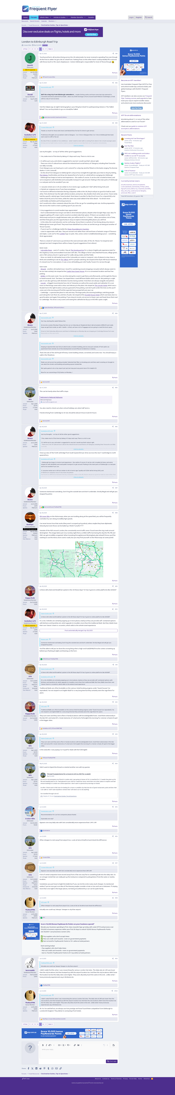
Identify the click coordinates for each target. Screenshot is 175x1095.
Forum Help (133, 1079)
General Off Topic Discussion (133, 175)
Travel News (128, 143)
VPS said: (44, 902)
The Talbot (64, 259)
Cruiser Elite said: (46, 127)
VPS (41, 796)
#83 (116, 123)
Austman (129, 185)
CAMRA (62, 234)
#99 (116, 958)
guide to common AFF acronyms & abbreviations (134, 127)
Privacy (125, 1079)
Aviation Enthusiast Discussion (134, 150)
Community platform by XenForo (87, 1083)
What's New (44, 17)
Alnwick (43, 269)
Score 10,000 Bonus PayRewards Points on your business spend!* (67, 924)
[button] (50, 17)
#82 (116, 83)
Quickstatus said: (46, 811)
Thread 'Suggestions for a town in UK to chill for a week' (69, 773)
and (49, 77)
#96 (116, 836)
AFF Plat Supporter (31, 529)
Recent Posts (126, 134)
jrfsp (128, 191)
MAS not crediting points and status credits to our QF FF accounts (137, 154)
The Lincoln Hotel (101, 285)
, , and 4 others (54, 308)
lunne (128, 189)
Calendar (44, 21)
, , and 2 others (55, 117)
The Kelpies (44, 175)
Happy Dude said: (46, 613)
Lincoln (43, 283)
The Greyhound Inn (77, 250)
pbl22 (147, 187)
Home (25, 17)
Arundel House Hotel (92, 295)
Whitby (43, 276)
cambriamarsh (135, 191)
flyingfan (143, 191)
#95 (116, 807)
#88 (116, 513)
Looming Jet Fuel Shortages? (134, 138)
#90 (116, 609)
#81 (116, 54)
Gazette (91, 17)
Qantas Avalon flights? (132, 163)
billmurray (134, 189)
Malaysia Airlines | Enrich (132, 160)
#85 (116, 388)
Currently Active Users (130, 181)
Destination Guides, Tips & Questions (65, 796)
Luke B (133, 193)
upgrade (143, 98)
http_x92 (124, 191)
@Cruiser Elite (45, 516)
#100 (116, 991)
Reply (115, 73)
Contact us (105, 1079)
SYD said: (44, 706)
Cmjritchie (141, 189)
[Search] (148, 17)
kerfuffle (148, 189)
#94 (116, 764)
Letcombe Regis (46, 250)
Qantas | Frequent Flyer (131, 167)
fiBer (129, 193)
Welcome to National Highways (51, 397)
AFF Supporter (31, 70)
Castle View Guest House (75, 271)
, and (52, 728)
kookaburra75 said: (47, 431)
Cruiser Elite (27, 45)
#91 (116, 665)
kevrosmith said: (46, 87)
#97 (116, 863)
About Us (98, 1079)
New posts (25, 21)
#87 (116, 488)
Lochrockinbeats (126, 187)
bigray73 (123, 189)
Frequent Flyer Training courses (136, 97)
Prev (25, 49)
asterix (135, 185)
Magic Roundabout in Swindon (78, 229)
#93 (116, 734)
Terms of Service (116, 1079)
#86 (116, 427)
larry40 (123, 185)
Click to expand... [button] (79, 146)
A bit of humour (129, 170)
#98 (116, 898)
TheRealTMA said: (46, 963)
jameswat (124, 193)
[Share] (113, 53)
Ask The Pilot (129, 146)
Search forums (34, 21)
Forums (34, 17)
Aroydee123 (141, 185)
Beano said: (44, 639)
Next (50, 49)
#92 (116, 702)
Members (52, 21)
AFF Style (26, 1079)
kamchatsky (136, 187)
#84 (116, 313)
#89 (116, 586)
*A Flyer (142, 187)
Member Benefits (77, 17)
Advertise (147, 1079)
